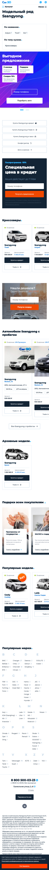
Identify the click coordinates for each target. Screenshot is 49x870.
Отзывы (31, 790)
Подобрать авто (24, 101)
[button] (21, 109)
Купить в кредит (17, 260)
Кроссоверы (11, 46)
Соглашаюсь (24, 866)
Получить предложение (24, 194)
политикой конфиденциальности (15, 202)
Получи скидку (24, 307)
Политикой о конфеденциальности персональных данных (20, 861)
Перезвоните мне (24, 797)
